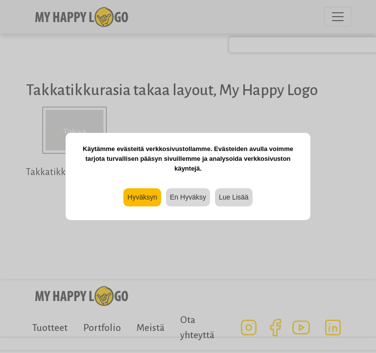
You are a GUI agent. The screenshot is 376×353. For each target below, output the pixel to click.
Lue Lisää (234, 197)
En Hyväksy (188, 197)
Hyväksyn (142, 197)
